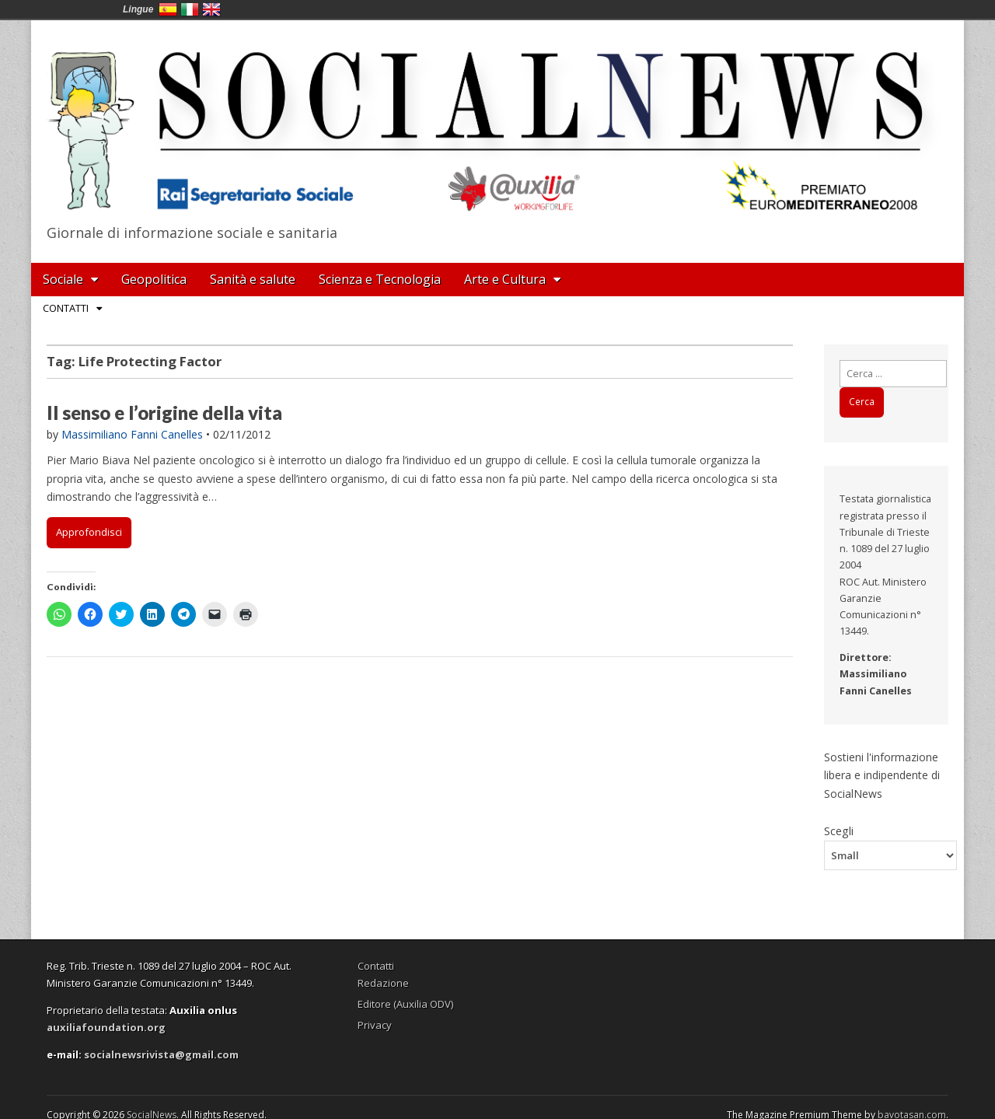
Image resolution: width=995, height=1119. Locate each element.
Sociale (63, 279)
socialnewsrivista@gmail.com (161, 1054)
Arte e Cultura (505, 279)
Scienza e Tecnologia (380, 279)
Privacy (375, 1025)
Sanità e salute (252, 279)
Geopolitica (154, 279)
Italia (189, 9)
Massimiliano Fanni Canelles (132, 434)
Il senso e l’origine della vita (164, 412)
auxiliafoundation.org (106, 1027)
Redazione (383, 983)
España (168, 9)
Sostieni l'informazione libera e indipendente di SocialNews (882, 775)
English (211, 9)
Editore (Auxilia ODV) (405, 1004)
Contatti (66, 308)
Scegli (839, 830)
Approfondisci (89, 532)
